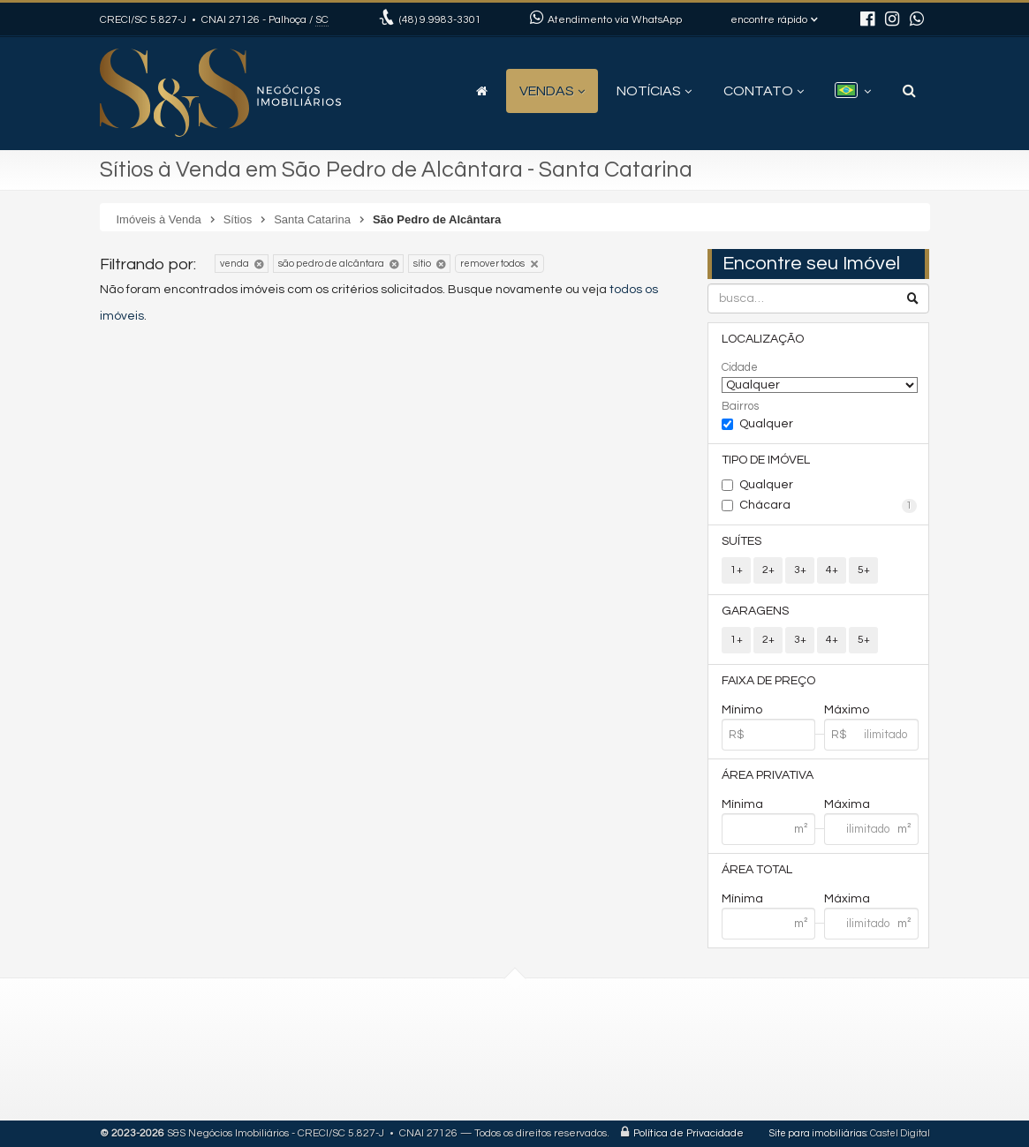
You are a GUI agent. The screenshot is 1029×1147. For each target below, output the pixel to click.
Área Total (757, 870)
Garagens (755, 611)
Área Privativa (767, 775)
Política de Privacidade (688, 1133)
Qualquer (766, 424)
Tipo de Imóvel (766, 460)
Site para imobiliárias (817, 1133)
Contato (763, 91)
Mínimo (742, 710)
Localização (763, 339)
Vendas (552, 91)
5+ (864, 570)
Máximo (846, 710)
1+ (736, 570)
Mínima (742, 804)
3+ (800, 570)
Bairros (740, 406)
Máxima (847, 804)
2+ (768, 570)
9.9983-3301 (440, 20)
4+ (832, 570)
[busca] (909, 91)
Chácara (828, 506)
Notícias (654, 91)
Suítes (741, 541)
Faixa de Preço (768, 681)
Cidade (740, 367)
